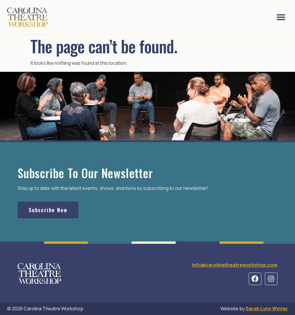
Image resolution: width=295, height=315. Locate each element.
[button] (281, 17)
